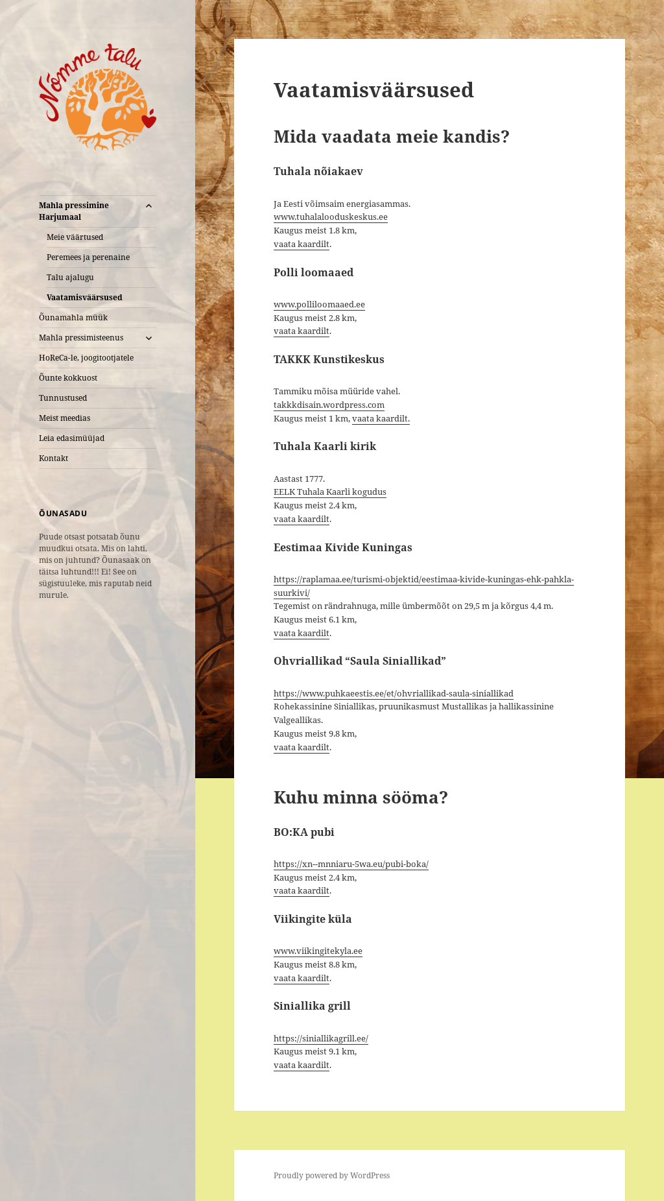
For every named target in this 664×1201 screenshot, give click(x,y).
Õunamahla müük (73, 317)
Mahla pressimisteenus (81, 337)
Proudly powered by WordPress (332, 1175)
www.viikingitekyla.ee (318, 951)
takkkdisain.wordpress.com (329, 404)
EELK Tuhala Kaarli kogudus (330, 491)
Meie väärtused (75, 237)
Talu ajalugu (70, 277)
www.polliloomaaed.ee (319, 304)
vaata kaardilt (301, 244)
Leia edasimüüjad (71, 438)
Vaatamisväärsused (85, 297)
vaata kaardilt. (381, 418)
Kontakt (53, 458)
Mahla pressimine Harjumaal (74, 211)
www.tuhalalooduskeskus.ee (331, 216)
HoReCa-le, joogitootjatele (86, 357)
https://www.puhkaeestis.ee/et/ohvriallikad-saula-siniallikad (394, 693)
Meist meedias (64, 417)
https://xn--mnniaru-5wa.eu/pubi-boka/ (351, 864)
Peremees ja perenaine (88, 257)
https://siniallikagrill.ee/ (321, 1038)
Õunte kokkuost (68, 377)
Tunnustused (63, 397)
